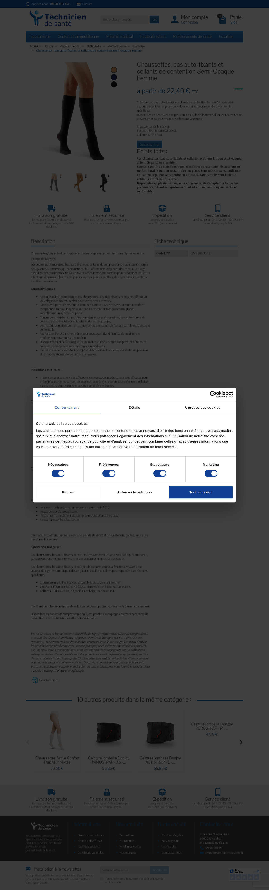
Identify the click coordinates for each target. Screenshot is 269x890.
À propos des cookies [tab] (202, 407)
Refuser (68, 492)
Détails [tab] (134, 407)
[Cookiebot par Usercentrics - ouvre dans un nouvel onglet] (213, 394)
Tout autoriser (200, 492)
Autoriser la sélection (134, 492)
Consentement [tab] (67, 407)
